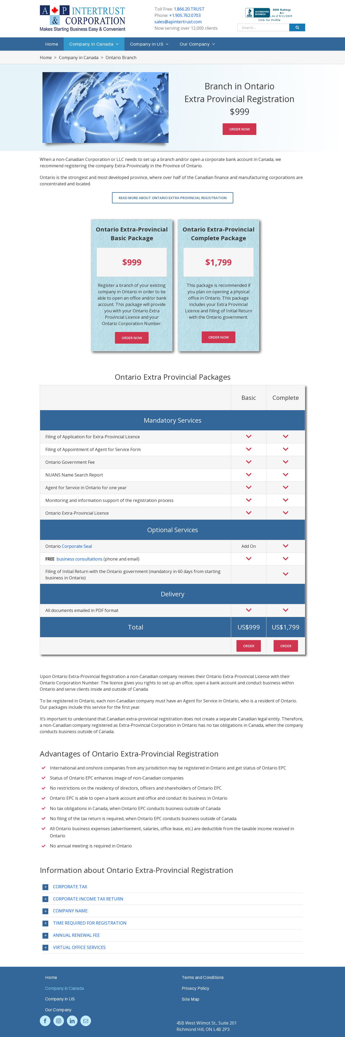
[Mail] (85, 1021)
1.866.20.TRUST (189, 9)
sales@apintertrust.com (178, 22)
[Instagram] (58, 1021)
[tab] (172, 887)
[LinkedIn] (72, 1021)
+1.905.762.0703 (185, 15)
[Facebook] (45, 1021)
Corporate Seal (77, 546)
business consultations (79, 559)
